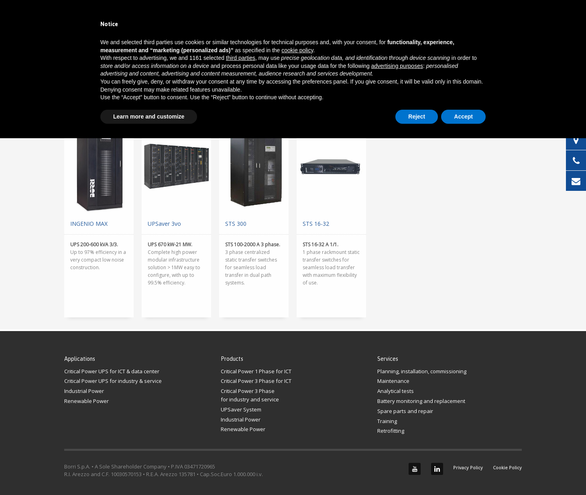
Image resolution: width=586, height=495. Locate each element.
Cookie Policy (507, 467)
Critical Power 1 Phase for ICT (256, 371)
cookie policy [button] (297, 50)
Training (387, 421)
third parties (240, 58)
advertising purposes (397, 66)
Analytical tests (395, 391)
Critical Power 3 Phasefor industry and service (250, 395)
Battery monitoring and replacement (421, 401)
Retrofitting (390, 430)
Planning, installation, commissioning (421, 371)
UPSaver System (241, 409)
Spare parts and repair (405, 411)
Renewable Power (86, 401)
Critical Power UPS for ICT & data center (111, 371)
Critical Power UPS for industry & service (113, 381)
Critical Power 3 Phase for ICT (256, 381)
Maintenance (393, 381)
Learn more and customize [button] (148, 116)
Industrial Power (84, 391)
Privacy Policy (468, 467)
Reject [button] (416, 116)
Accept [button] (463, 116)
